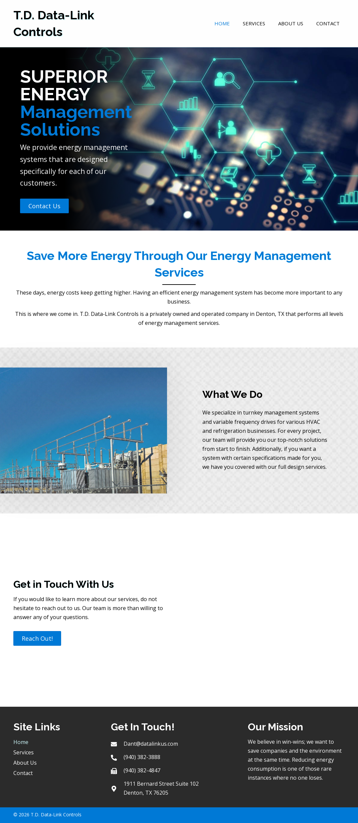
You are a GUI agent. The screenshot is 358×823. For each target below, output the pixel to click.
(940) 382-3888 (142, 757)
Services (23, 752)
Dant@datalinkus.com (151, 743)
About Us (25, 762)
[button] (44, 206)
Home (20, 742)
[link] (222, 22)
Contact (23, 773)
